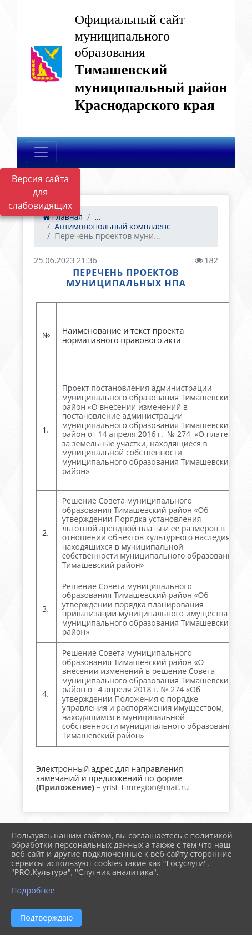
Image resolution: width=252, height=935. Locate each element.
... (97, 217)
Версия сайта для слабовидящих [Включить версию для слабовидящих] (40, 192)
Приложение (65, 787)
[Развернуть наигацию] (41, 152)
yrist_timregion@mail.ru (146, 787)
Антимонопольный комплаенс (112, 226)
